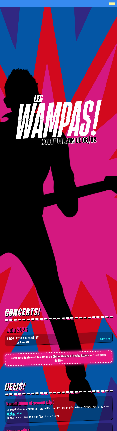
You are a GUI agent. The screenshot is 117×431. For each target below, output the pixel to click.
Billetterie (105, 339)
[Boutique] (58, 117)
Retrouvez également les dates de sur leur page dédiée (58, 357)
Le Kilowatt (59, 340)
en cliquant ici (14, 413)
